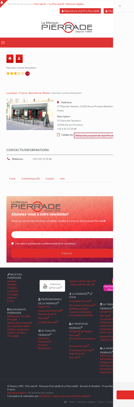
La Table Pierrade (48, 322)
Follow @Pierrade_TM (82, 284)
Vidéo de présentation (112, 322)
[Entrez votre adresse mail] (67, 234)
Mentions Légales (16, 392)
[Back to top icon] (117, 400)
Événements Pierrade (81, 350)
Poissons (12, 287)
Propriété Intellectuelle (112, 368)
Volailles (12, 284)
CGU (100, 401)
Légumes (12, 297)
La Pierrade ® (56, 3)
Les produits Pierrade (50, 310)
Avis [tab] (62, 178)
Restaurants (44, 348)
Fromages (12, 294)
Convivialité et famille (81, 315)
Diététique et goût (79, 308)
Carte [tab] (12, 178)
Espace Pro (44, 306)
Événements (44, 341)
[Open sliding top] (4, 4)
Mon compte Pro (116, 10)
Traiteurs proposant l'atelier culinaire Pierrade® (18, 332)
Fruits (10, 300)
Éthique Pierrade (79, 346)
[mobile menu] (3, 42)
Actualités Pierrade (80, 301)
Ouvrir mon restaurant (112, 332)
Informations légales (111, 358)
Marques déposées (110, 362)
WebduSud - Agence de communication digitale (64, 395)
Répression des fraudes (112, 372)
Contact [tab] (50, 178)
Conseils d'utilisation (80, 311)
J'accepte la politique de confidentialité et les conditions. (45, 243)
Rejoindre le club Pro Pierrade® (80, 10)
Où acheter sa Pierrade (82, 305)
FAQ (71, 401)
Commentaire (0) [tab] (30, 178)
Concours (43, 338)
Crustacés (12, 290)
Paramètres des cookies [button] (40, 392)
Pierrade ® (40, 3)
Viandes (11, 281)
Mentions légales (75, 3)
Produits (43, 344)
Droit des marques (110, 365)
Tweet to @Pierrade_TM (82, 281)
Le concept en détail (110, 319)
